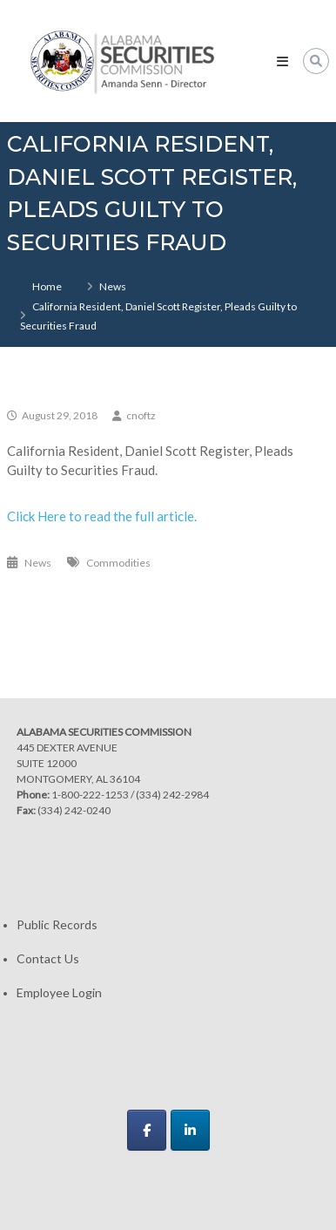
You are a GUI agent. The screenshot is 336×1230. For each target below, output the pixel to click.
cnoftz (141, 415)
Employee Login (59, 992)
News (112, 286)
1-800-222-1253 (90, 794)
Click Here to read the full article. (102, 516)
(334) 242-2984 (172, 794)
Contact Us (48, 958)
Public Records (57, 924)
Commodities (118, 562)
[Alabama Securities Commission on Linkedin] (190, 1130)
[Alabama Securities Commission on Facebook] (146, 1130)
